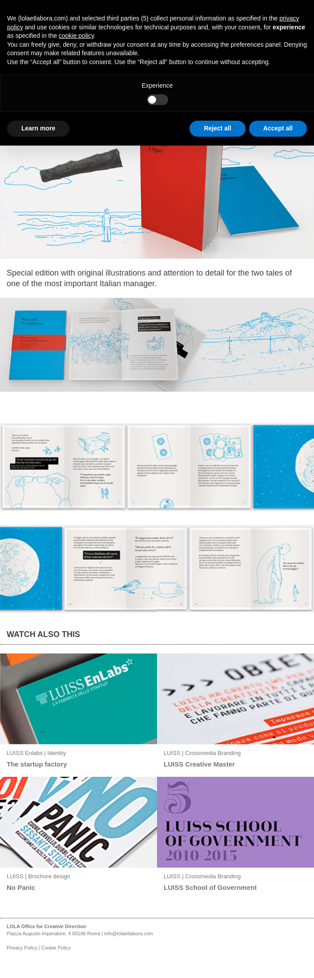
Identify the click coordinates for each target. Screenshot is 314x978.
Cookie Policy (56, 947)
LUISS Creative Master (199, 764)
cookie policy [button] (76, 35)
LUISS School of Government (210, 887)
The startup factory (37, 764)
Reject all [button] (217, 128)
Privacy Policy (22, 947)
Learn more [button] (38, 128)
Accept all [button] (278, 128)
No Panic (21, 887)
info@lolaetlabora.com (128, 933)
